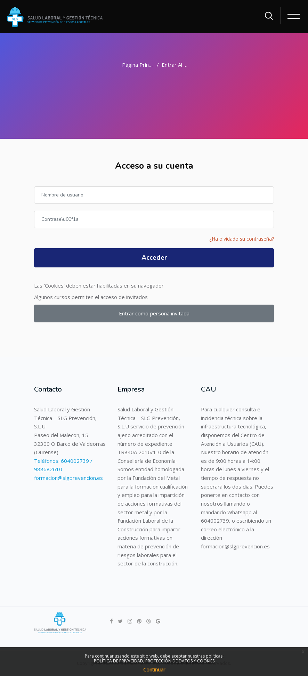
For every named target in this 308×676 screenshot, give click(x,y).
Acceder (154, 257)
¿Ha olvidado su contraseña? (241, 238)
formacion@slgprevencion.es (68, 477)
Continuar (154, 669)
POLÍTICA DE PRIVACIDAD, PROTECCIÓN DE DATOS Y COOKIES (154, 661)
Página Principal (140, 64)
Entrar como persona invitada (154, 313)
